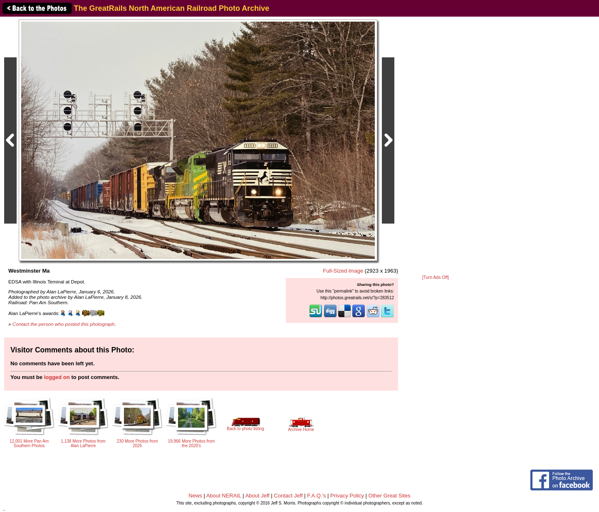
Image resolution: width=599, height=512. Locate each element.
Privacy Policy (347, 495)
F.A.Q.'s (316, 495)
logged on (57, 377)
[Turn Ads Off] (435, 277)
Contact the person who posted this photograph (63, 324)
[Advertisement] (435, 146)
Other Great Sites (390, 495)
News (195, 495)
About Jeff (257, 495)
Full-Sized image (343, 271)
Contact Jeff (288, 495)
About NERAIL (223, 495)
